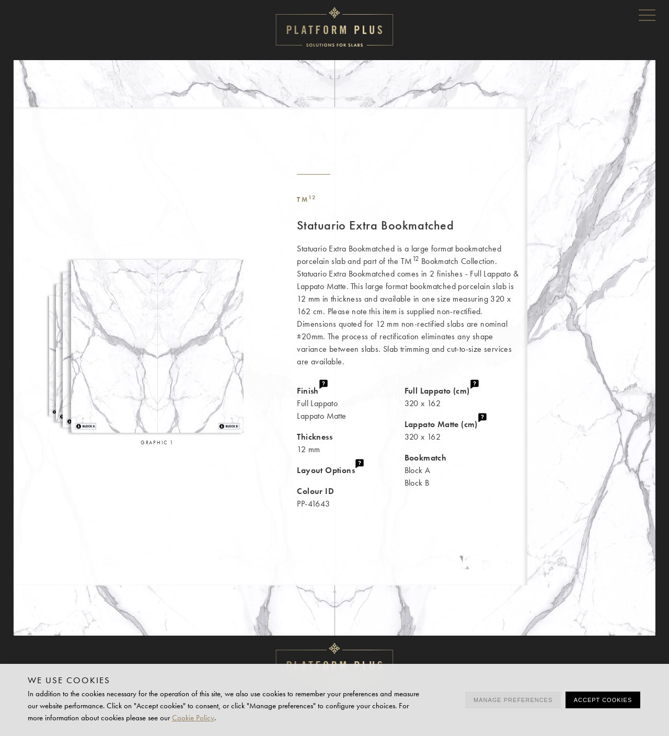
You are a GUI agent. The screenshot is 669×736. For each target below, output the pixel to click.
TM (306, 199)
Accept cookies (603, 700)
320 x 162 (466, 396)
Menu (647, 14)
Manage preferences (513, 700)
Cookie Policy (193, 717)
